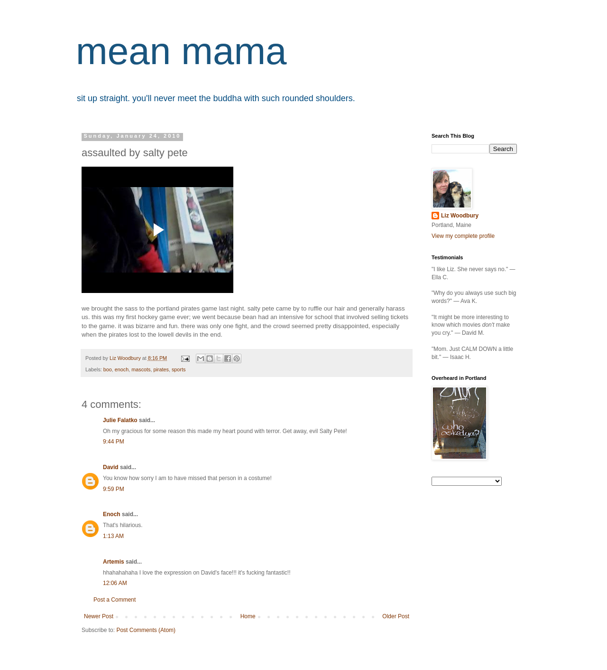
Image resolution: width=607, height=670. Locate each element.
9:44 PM (113, 441)
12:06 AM (115, 583)
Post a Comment (114, 599)
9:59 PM (113, 489)
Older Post (395, 616)
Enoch (111, 514)
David (111, 467)
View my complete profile (463, 236)
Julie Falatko (120, 420)
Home (248, 616)
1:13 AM (113, 536)
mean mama (181, 51)
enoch (122, 369)
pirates (160, 369)
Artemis (113, 561)
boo (107, 369)
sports (178, 369)
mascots (140, 369)
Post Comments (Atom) (145, 630)
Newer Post (98, 616)
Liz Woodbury (459, 215)
